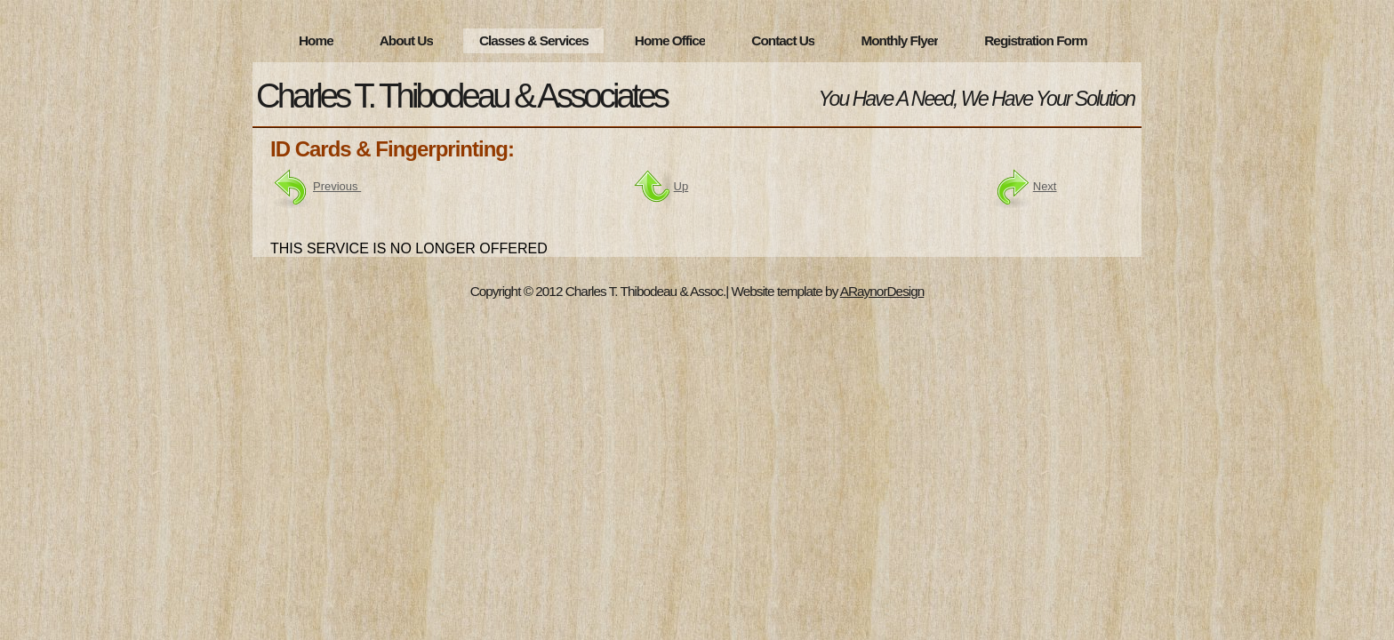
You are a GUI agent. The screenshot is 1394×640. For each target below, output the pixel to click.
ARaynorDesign (882, 291)
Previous (337, 186)
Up (681, 186)
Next (1023, 186)
